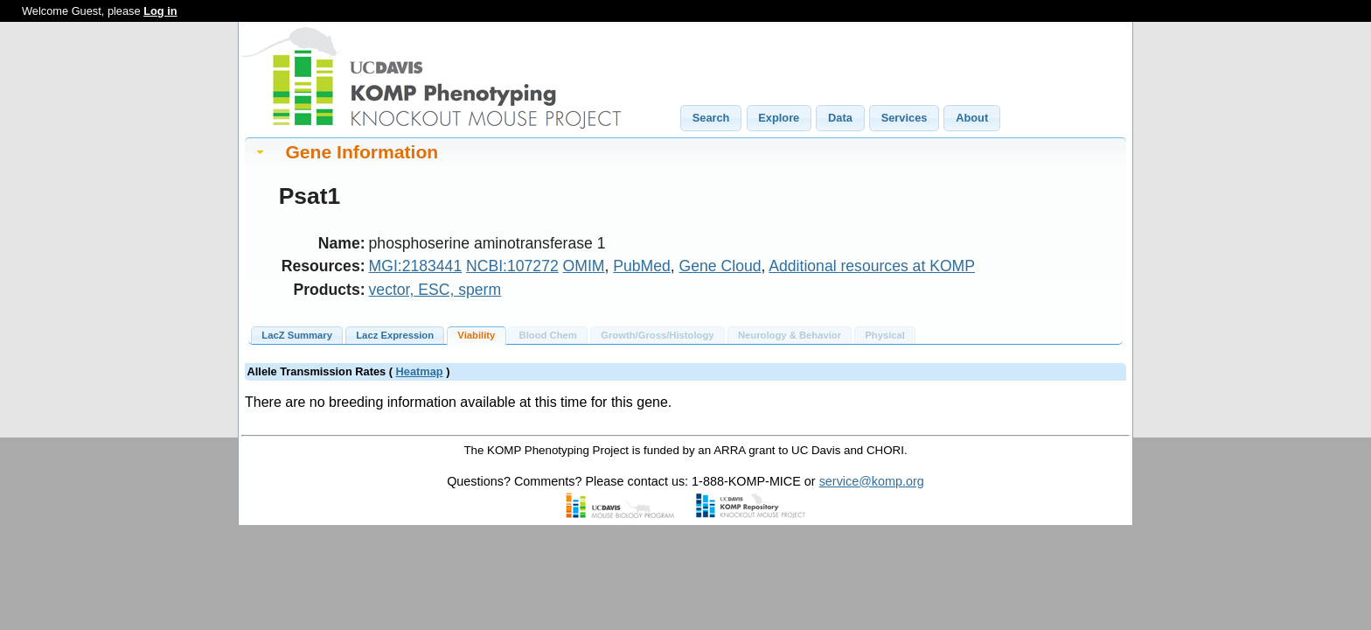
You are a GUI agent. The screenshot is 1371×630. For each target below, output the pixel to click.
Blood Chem (548, 335)
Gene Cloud (720, 266)
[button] (710, 118)
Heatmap (419, 371)
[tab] (685, 151)
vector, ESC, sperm (435, 289)
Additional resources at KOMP (872, 266)
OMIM (584, 266)
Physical (885, 335)
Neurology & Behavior (789, 335)
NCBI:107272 (512, 266)
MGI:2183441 (416, 266)
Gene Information (361, 152)
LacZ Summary (296, 335)
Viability (476, 335)
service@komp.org (871, 481)
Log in (160, 11)
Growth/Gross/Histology (657, 335)
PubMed (642, 266)
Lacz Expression (395, 335)
